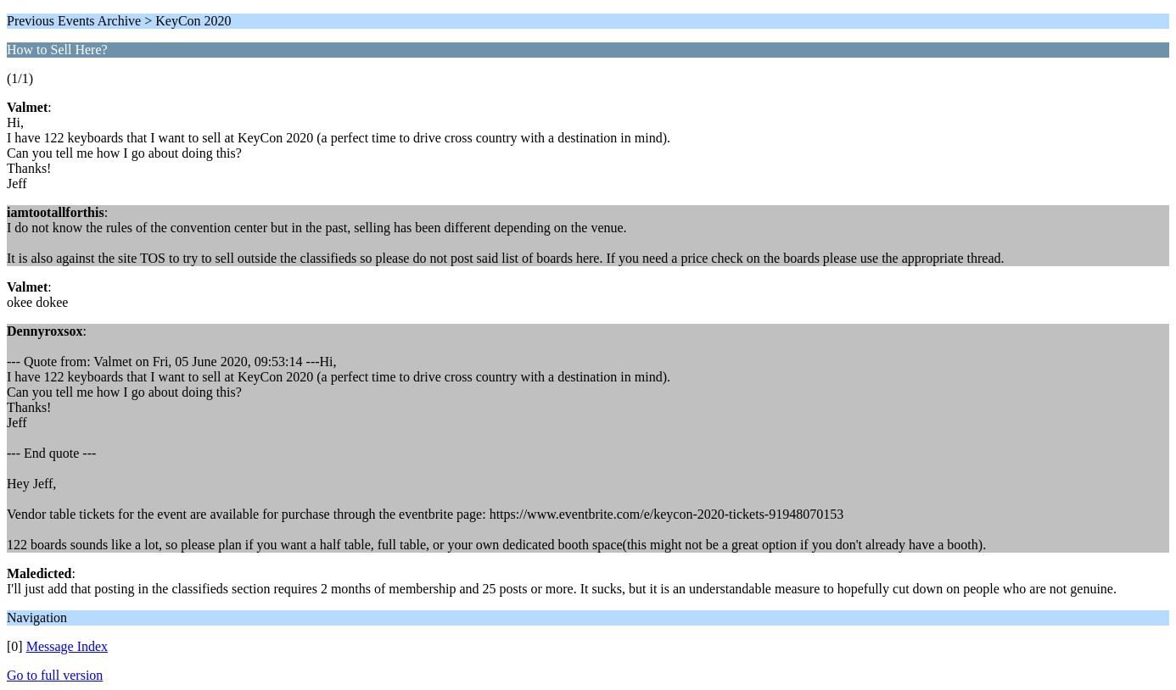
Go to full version (55, 675)
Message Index (67, 646)
